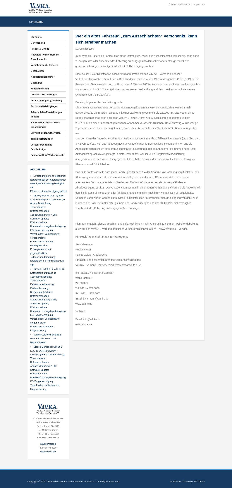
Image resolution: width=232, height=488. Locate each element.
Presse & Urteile (40, 48)
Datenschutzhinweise (179, 4)
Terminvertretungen (42, 138)
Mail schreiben (48, 443)
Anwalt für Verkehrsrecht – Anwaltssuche (46, 56)
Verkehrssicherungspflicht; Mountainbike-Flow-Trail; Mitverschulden (46, 338)
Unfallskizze (37, 71)
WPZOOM (199, 481)
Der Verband (38, 42)
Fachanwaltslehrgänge (44, 106)
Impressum (199, 4)
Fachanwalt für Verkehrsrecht (47, 155)
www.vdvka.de (48, 451)
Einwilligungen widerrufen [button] (46, 132)
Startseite (36, 22)
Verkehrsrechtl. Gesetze (44, 65)
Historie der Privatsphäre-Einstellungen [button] (45, 124)
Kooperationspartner (43, 76)
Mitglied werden (40, 88)
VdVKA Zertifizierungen (44, 94)
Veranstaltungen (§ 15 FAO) (46, 100)
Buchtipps (37, 82)
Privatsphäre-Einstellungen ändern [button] (46, 114)
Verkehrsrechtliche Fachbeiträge (41, 146)
